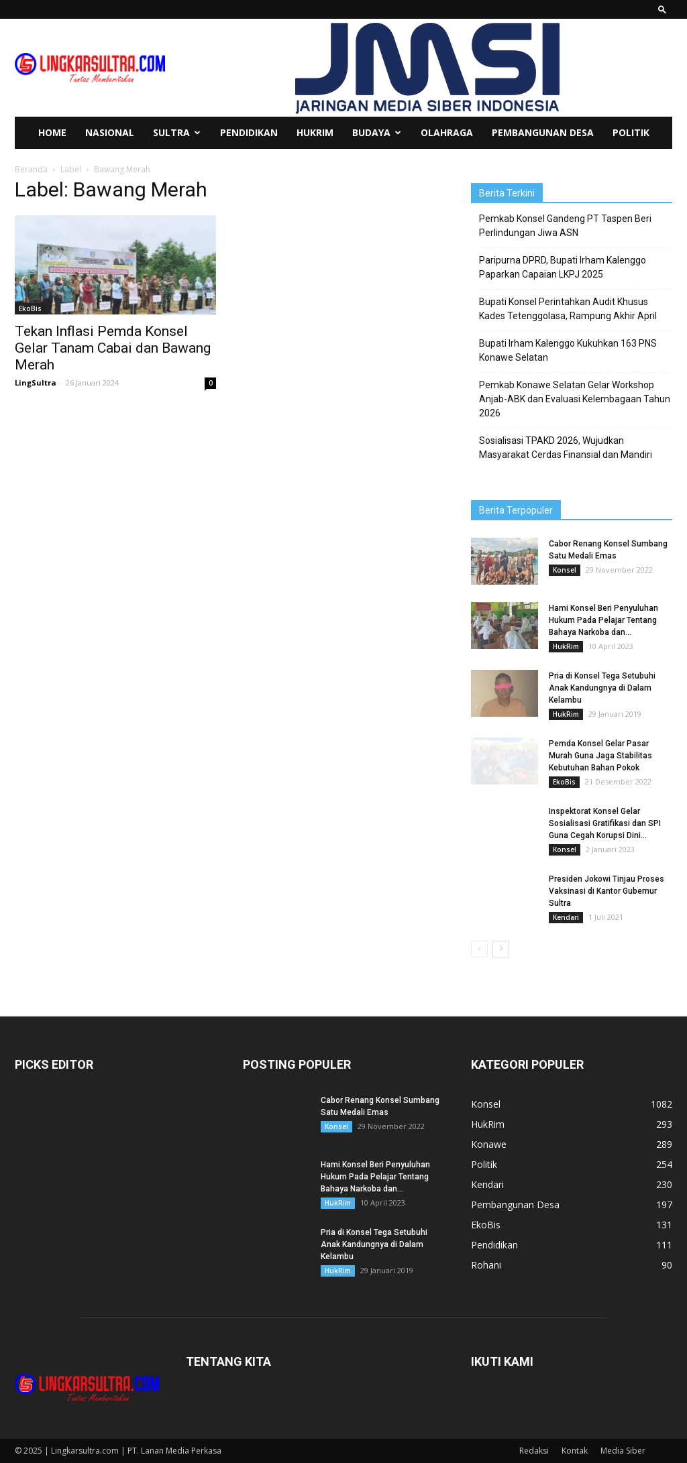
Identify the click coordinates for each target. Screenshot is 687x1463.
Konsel (564, 570)
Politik (631, 132)
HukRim (315, 132)
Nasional (109, 132)
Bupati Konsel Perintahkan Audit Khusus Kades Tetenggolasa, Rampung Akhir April (568, 308)
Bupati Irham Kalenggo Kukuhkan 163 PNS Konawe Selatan (568, 350)
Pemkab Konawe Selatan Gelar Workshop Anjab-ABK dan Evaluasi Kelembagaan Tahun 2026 (574, 398)
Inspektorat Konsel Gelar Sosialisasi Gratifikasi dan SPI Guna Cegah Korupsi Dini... (605, 823)
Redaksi (534, 1450)
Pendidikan (249, 132)
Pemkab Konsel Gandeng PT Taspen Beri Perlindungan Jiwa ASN (565, 225)
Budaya (376, 132)
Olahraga (447, 132)
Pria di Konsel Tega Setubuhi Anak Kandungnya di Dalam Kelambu (602, 688)
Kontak (575, 1450)
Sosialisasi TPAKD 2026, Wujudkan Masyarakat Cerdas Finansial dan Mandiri (565, 447)
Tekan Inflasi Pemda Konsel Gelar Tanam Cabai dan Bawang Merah (113, 348)
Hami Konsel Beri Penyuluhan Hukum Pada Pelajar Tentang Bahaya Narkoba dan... (603, 620)
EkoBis (30, 308)
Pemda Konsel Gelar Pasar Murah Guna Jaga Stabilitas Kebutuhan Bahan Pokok (600, 755)
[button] (662, 9)
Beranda (31, 169)
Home (52, 132)
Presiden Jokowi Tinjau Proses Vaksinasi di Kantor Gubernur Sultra (606, 891)
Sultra (177, 132)
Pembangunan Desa (543, 132)
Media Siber (622, 1450)
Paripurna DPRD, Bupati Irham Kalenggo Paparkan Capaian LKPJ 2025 (562, 267)
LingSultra (35, 382)
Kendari (566, 917)
